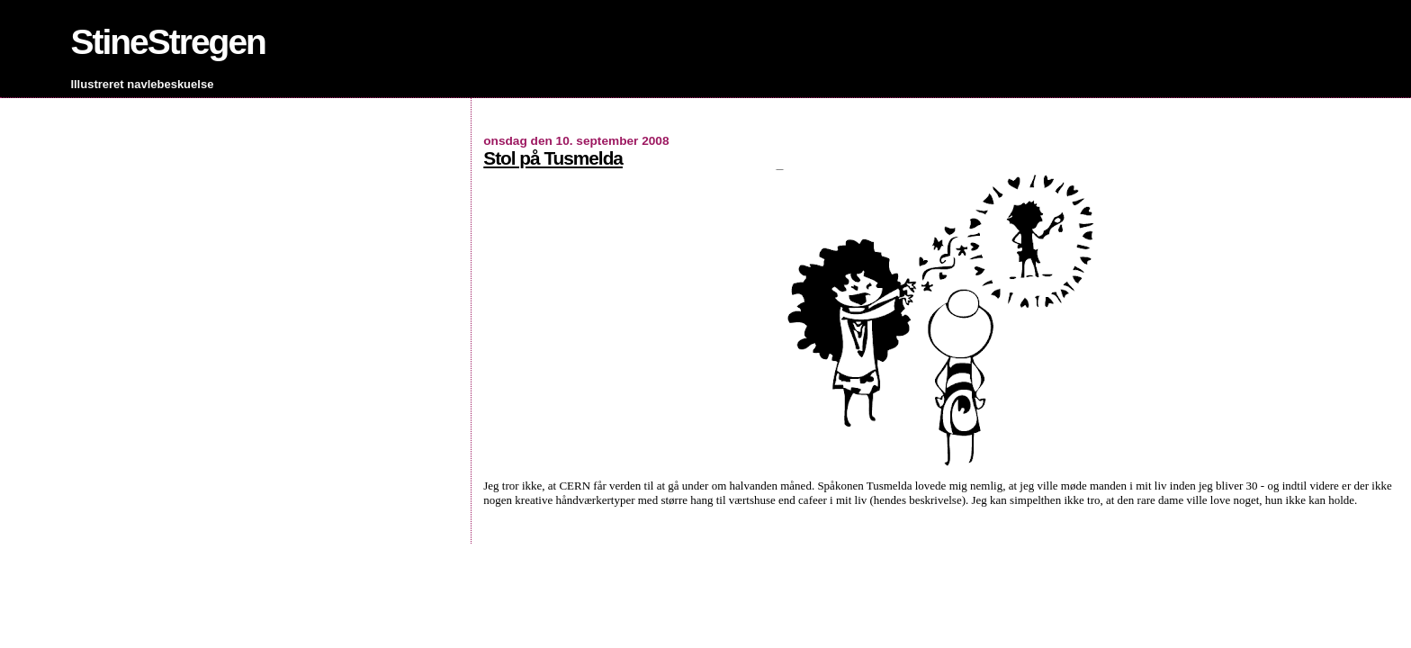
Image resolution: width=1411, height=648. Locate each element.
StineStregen (167, 41)
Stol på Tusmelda (553, 158)
